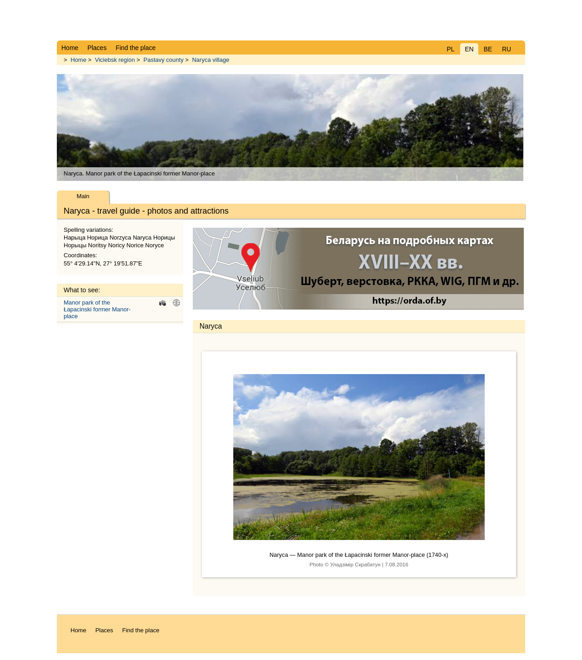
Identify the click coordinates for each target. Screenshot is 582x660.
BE (488, 49)
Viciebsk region (115, 59)
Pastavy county (163, 59)
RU (506, 49)
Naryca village (210, 59)
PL (450, 49)
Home (78, 59)
